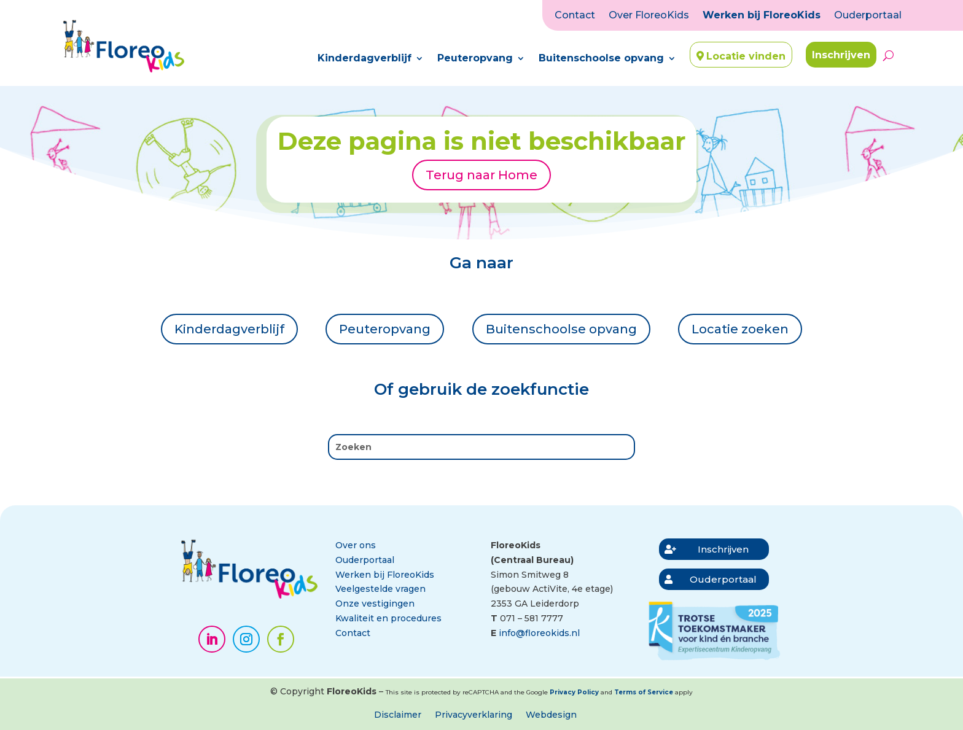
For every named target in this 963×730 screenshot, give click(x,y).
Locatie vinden (746, 56)
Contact (575, 16)
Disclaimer (397, 715)
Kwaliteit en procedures (388, 618)
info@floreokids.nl (539, 633)
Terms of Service (643, 692)
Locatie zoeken (740, 329)
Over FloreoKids (649, 16)
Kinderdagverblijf (364, 59)
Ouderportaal (868, 16)
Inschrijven (841, 55)
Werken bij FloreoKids (762, 16)
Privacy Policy (574, 692)
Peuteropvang (475, 59)
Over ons (355, 545)
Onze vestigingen (375, 603)
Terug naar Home (481, 175)
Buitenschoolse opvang (601, 59)
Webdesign (551, 715)
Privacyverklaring (473, 715)
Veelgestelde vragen (380, 588)
